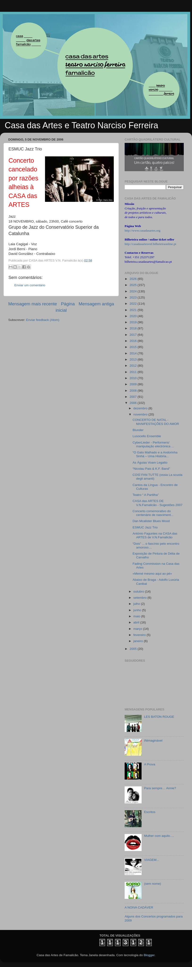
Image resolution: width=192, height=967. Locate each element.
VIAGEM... (151, 860)
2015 (134, 347)
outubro (139, 591)
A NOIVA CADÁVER (139, 907)
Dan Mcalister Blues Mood (151, 521)
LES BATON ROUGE (159, 716)
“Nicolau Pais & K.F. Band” (151, 468)
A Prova (149, 764)
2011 (134, 372)
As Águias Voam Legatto (150, 462)
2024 (134, 291)
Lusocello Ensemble (147, 436)
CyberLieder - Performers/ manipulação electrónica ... (153, 444)
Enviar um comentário (29, 285)
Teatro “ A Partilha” (146, 495)
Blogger (149, 955)
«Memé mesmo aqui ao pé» (152, 573)
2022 (134, 303)
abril (136, 622)
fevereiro (140, 635)
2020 (134, 316)
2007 (134, 396)
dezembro (140, 408)
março (138, 629)
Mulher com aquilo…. (159, 836)
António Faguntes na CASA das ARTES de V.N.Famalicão (155, 535)
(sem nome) (152, 883)
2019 (134, 322)
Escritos (149, 812)
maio (137, 616)
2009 (134, 384)
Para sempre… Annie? (160, 788)
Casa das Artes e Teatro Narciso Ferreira (81, 125)
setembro (140, 597)
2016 (134, 341)
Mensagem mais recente (32, 303)
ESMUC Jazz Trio (145, 527)
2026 (134, 279)
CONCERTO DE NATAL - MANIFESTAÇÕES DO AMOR (156, 421)
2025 (134, 285)
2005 (134, 649)
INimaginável (153, 740)
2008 (134, 390)
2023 (134, 297)
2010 (134, 378)
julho (137, 604)
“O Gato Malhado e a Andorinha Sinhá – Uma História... (155, 454)
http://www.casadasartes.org (142, 230)
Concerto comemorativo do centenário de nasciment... (153, 513)
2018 (134, 328)
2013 (134, 359)
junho (137, 610)
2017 (134, 334)
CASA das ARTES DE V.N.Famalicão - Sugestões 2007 (158, 502)
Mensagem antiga (96, 303)
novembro (140, 414)
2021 (134, 310)
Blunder (138, 430)
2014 (134, 353)
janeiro (138, 641)
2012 (134, 365)
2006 (134, 403)
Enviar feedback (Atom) (42, 320)
